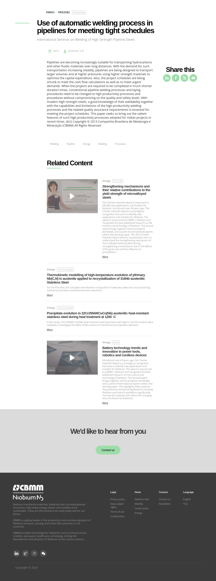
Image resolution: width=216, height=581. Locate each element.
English (187, 499)
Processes (120, 144)
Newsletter (165, 503)
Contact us (108, 450)
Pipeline (71, 144)
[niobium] (28, 499)
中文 (185, 503)
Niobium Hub (142, 499)
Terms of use (117, 511)
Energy (86, 144)
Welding (54, 144)
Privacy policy (117, 499)
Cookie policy (117, 516)
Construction (142, 508)
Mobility (139, 503)
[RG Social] (25, 553)
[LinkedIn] (16, 553)
